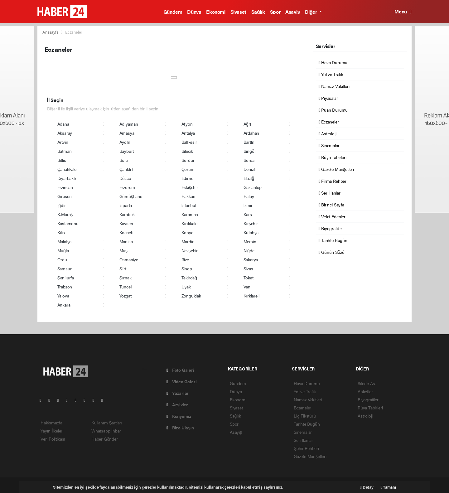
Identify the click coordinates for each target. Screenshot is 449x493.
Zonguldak (191, 295)
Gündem (172, 11)
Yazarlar (178, 393)
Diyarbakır (66, 178)
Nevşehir (189, 250)
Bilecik (187, 151)
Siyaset (238, 11)
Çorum (188, 169)
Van (247, 286)
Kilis (61, 232)
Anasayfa (50, 32)
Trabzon (64, 286)
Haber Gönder (104, 439)
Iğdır (61, 205)
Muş (123, 250)
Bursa (249, 160)
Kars (248, 214)
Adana (63, 124)
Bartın (249, 142)
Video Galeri (181, 381)
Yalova (63, 295)
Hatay (249, 196)
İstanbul (188, 205)
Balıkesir (189, 142)
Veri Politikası (53, 439)
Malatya (64, 241)
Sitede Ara (367, 383)
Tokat (248, 277)
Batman (64, 151)
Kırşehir (251, 223)
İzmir (248, 205)
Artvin (62, 142)
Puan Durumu (333, 110)
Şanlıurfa (65, 277)
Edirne (187, 178)
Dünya (194, 11)
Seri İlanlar (329, 193)
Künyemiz (179, 416)
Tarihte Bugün (333, 240)
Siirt (122, 268)
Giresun (64, 196)
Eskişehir (189, 187)
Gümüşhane (130, 196)
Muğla (63, 250)
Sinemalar (303, 432)
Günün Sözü (332, 252)
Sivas (248, 268)
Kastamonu (68, 223)
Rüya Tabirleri (332, 157)
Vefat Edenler (332, 216)
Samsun (65, 268)
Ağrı (247, 124)
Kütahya (251, 232)
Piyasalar (328, 98)
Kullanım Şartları (106, 422)
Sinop (186, 268)
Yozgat (125, 295)
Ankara (63, 305)
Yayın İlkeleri (52, 431)
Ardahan (251, 133)
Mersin (250, 241)
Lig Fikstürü (305, 416)
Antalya (188, 133)
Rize (185, 259)
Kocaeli (126, 232)
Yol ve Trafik (331, 74)
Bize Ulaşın (180, 427)
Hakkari (188, 196)
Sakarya (251, 259)
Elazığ (249, 178)
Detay (366, 487)
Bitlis (61, 160)
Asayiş (292, 11)
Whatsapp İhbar (106, 431)
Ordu (62, 259)
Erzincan (65, 187)
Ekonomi (215, 11)
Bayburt (126, 151)
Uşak (186, 286)
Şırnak (125, 277)
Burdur (188, 160)
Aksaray (64, 133)
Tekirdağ (189, 277)
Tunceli (126, 286)
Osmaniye (128, 259)
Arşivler (177, 404)
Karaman (189, 214)
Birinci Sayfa (331, 204)
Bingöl (249, 151)
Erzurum (127, 187)
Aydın (124, 142)
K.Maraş (65, 214)
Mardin (188, 241)
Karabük (127, 214)
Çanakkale (66, 169)
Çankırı (126, 169)
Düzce (125, 178)
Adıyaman (128, 124)
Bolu (123, 160)
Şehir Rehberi (306, 448)
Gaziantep (253, 187)
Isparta (125, 205)
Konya (187, 232)
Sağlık (258, 11)
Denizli (250, 169)
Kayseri (126, 223)
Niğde (249, 250)
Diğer (311, 11)
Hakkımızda (51, 422)
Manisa (126, 241)
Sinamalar (329, 145)
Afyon (187, 124)
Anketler (365, 391)
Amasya (126, 133)
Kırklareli (251, 295)
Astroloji (327, 133)
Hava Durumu (333, 62)
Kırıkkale (189, 223)
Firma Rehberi (333, 181)
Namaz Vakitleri (334, 86)
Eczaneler (73, 32)
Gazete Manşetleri (336, 169)
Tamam (388, 487)
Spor (275, 11)
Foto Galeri (180, 370)
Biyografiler (330, 228)
